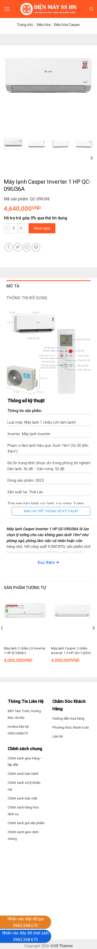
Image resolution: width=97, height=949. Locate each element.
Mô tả (13, 286)
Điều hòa (44, 25)
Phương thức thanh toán (70, 727)
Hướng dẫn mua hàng (68, 718)
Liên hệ (57, 736)
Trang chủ (25, 25)
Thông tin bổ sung (26, 297)
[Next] (91, 158)
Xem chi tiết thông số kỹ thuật (51, 511)
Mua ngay (42, 228)
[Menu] (7, 9)
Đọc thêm (46, 562)
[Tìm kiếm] (91, 9)
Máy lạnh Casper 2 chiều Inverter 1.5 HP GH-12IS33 (71, 650)
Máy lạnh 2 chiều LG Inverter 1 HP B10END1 (25, 650)
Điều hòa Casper (67, 25)
